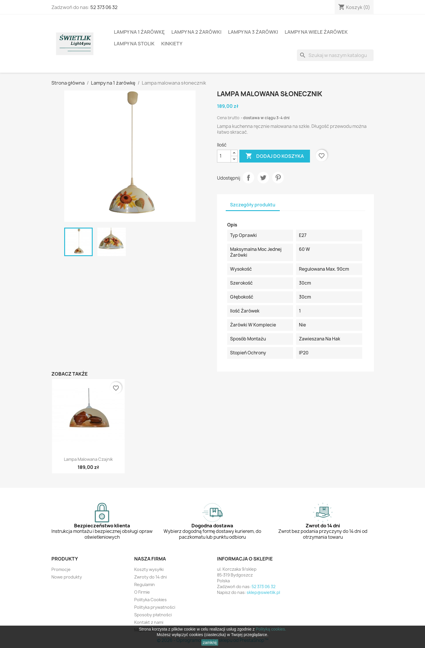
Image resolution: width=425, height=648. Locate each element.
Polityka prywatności (154, 607)
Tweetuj (263, 177)
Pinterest (278, 177)
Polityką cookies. (271, 629)
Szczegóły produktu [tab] (252, 205)
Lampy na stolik (134, 43)
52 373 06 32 (104, 7)
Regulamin (144, 584)
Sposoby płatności (153, 614)
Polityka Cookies (150, 599)
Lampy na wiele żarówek (316, 32)
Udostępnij (248, 177)
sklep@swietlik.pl (263, 592)
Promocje (61, 569)
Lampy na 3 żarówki (253, 32)
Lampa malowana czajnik (88, 459)
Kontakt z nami (148, 622)
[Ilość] (224, 156)
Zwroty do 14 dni (150, 577)
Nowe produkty (66, 577)
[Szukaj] (335, 55)
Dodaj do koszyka (274, 156)
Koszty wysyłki (149, 569)
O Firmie (142, 592)
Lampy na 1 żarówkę (139, 32)
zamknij (209, 642)
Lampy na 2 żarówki (196, 32)
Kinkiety (171, 43)
